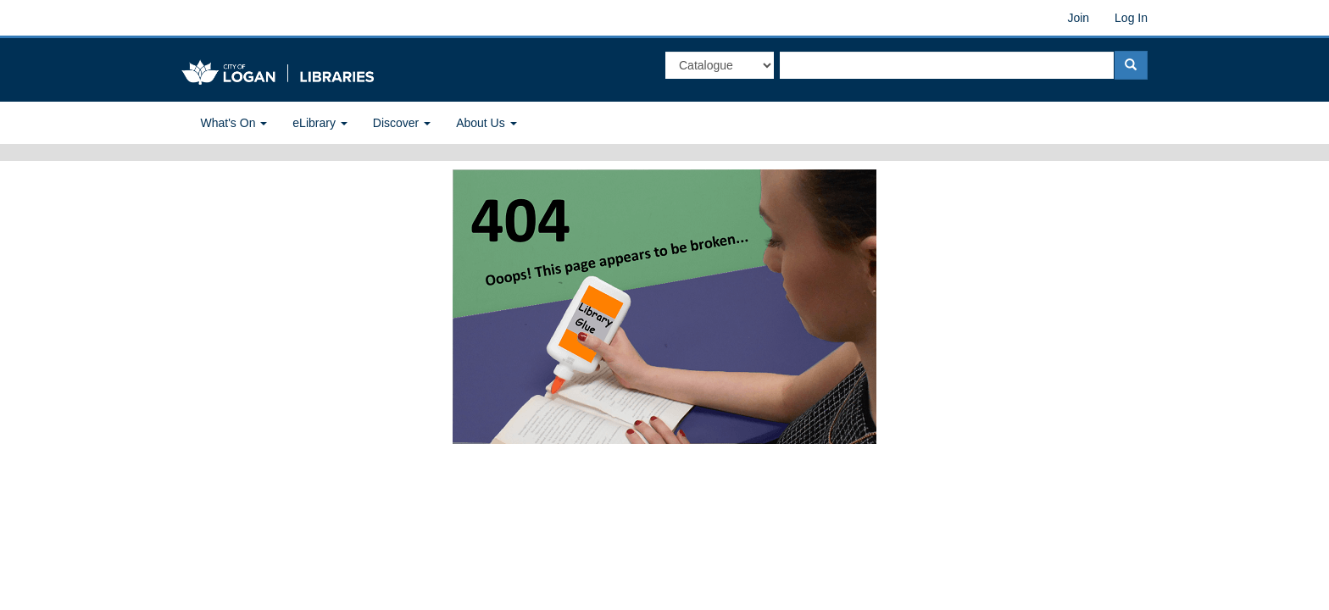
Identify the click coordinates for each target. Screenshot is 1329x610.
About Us (486, 123)
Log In (1131, 18)
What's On (234, 123)
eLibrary (319, 123)
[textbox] (947, 65)
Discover (402, 123)
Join (1078, 18)
